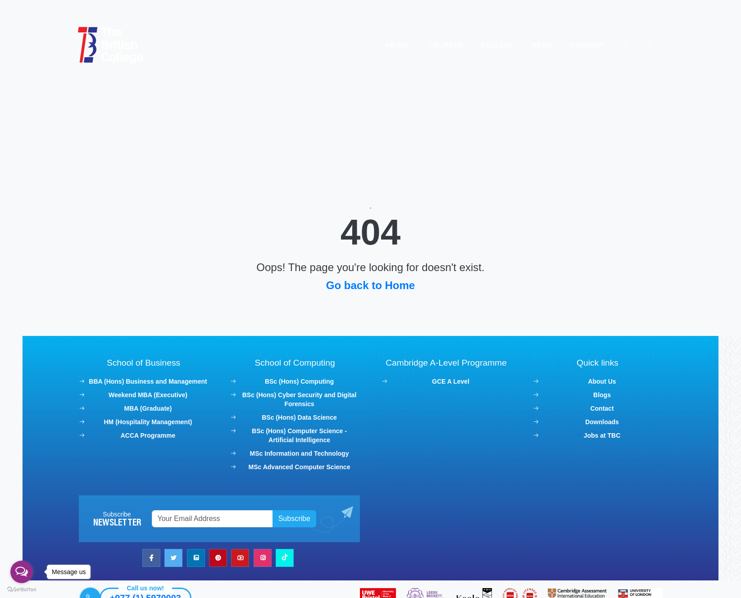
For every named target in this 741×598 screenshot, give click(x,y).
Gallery (492, 45)
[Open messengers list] (21, 572)
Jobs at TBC (598, 431)
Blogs (598, 390)
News (537, 45)
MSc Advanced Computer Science (300, 462)
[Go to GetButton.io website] (21, 589)
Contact (582, 45)
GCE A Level (449, 377)
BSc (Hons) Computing (300, 377)
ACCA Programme (151, 431)
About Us (599, 377)
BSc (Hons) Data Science (300, 413)
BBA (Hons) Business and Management (151, 377)
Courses (440, 45)
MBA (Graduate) (151, 404)
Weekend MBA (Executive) (151, 390)
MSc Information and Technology (300, 449)
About (393, 45)
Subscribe (296, 514)
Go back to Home (370, 281)
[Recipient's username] (215, 514)
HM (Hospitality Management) (151, 417)
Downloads (599, 417)
